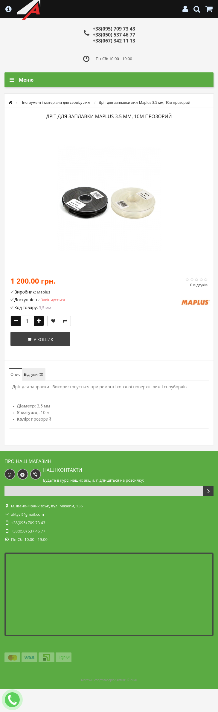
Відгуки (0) (33, 374)
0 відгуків (199, 284)
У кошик (40, 339)
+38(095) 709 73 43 (114, 28)
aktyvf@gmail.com (27, 514)
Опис (15, 374)
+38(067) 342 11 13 (114, 40)
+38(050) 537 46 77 (114, 34)
